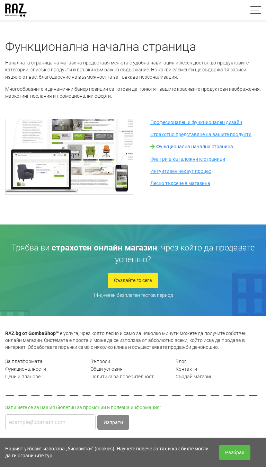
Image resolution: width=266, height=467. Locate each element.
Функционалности (25, 369)
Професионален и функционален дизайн (196, 122)
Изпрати (113, 422)
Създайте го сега (133, 280)
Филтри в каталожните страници (187, 159)
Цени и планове (23, 376)
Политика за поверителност (122, 376)
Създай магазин (194, 376)
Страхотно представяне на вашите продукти (200, 134)
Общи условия (106, 369)
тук (48, 455)
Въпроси (100, 361)
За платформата (24, 361)
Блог (181, 361)
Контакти (186, 369)
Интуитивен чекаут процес (180, 171)
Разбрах (234, 452)
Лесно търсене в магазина (180, 183)
